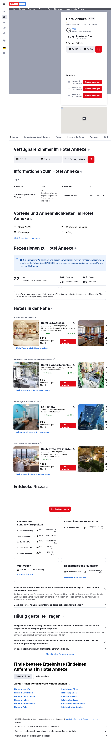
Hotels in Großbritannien (71, 707)
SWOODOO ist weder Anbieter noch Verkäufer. (61, 726)
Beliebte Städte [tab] (42, 676)
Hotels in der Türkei (69, 689)
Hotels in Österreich (23, 693)
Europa (22, 9)
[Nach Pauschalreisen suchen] (4, 27)
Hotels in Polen (21, 707)
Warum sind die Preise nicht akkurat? (61, 735)
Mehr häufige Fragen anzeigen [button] (60, 654)
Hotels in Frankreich (69, 700)
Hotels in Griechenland (24, 703)
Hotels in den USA (22, 689)
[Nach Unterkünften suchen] (4, 17)
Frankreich (32, 9)
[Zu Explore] (4, 33)
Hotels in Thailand (68, 696)
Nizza (68, 9)
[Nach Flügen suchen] (4, 11)
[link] (32, 348)
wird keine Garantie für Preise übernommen (82, 719)
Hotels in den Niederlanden (72, 703)
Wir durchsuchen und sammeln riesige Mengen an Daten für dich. (61, 731)
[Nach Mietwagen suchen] (4, 22)
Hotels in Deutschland (24, 696)
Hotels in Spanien (68, 693)
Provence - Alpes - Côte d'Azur (51, 9)
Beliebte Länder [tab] (23, 676)
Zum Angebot (66, 341)
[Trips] (4, 40)
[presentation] (88, 149)
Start (14, 9)
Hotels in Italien (21, 700)
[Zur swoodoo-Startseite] (17, 4)
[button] (4, 4)
